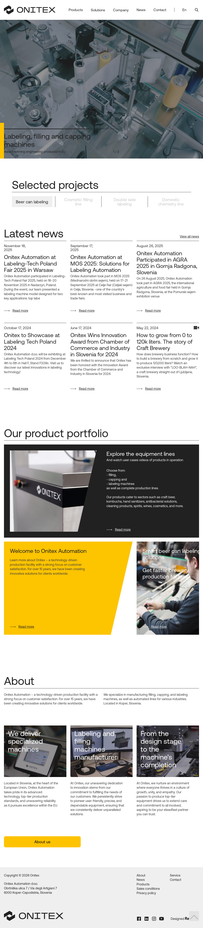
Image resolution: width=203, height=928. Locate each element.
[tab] (32, 201)
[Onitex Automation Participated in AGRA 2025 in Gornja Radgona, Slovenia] (168, 263)
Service (175, 875)
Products (143, 884)
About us (42, 841)
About (141, 875)
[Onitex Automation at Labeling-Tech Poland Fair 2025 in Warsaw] (35, 264)
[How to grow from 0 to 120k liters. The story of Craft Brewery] (168, 342)
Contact (159, 10)
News (141, 10)
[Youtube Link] (163, 918)
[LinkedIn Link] (148, 918)
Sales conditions (148, 888)
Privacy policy (146, 893)
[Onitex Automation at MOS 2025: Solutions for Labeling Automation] (101, 264)
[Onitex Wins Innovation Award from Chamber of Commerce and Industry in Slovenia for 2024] (101, 345)
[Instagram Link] (155, 918)
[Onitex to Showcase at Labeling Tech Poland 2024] (35, 342)
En (184, 10)
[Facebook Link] (140, 918)
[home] (30, 9)
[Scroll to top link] (194, 916)
